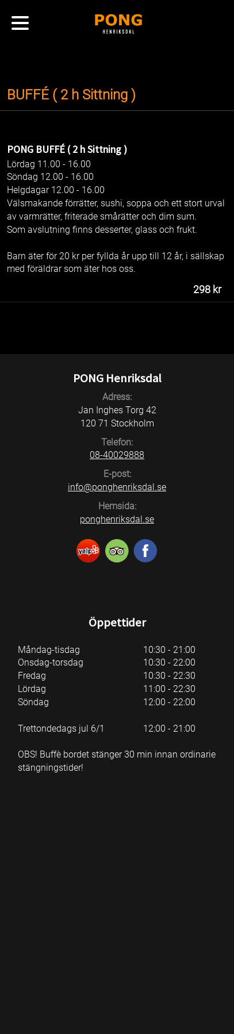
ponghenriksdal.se (117, 519)
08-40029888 (117, 454)
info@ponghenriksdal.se (117, 487)
